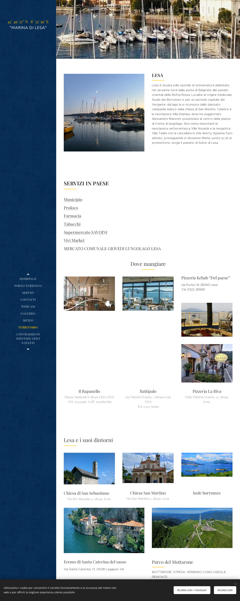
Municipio (73, 199)
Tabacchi (72, 224)
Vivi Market (74, 240)
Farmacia (72, 216)
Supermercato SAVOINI (85, 232)
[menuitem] (28, 279)
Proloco (71, 207)
